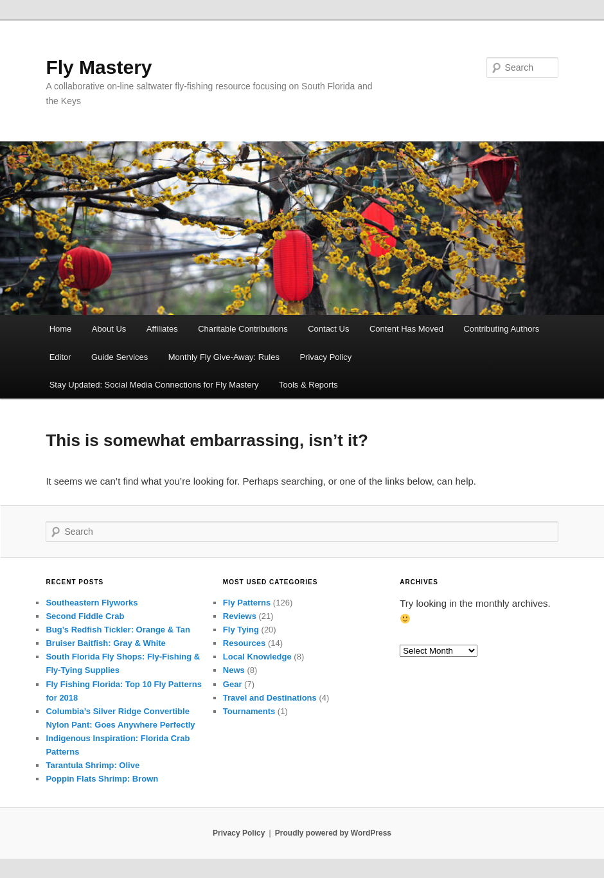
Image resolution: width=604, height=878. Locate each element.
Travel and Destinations (270, 698)
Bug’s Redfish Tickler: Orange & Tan (118, 629)
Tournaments (249, 711)
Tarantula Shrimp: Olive (92, 765)
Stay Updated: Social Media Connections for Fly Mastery (154, 385)
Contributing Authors (501, 329)
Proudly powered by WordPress (333, 833)
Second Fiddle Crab (85, 616)
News (234, 670)
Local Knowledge (257, 656)
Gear (232, 684)
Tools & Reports (308, 385)
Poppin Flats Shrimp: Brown (102, 779)
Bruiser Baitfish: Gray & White (105, 643)
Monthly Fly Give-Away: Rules (224, 357)
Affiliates (162, 329)
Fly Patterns (247, 602)
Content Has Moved (406, 329)
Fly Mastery (99, 67)
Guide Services (119, 357)
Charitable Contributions (242, 329)
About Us (109, 329)
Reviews (239, 616)
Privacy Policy (325, 357)
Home (60, 329)
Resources (244, 643)
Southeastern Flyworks (92, 602)
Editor (60, 357)
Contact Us (328, 329)
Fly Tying (241, 629)
